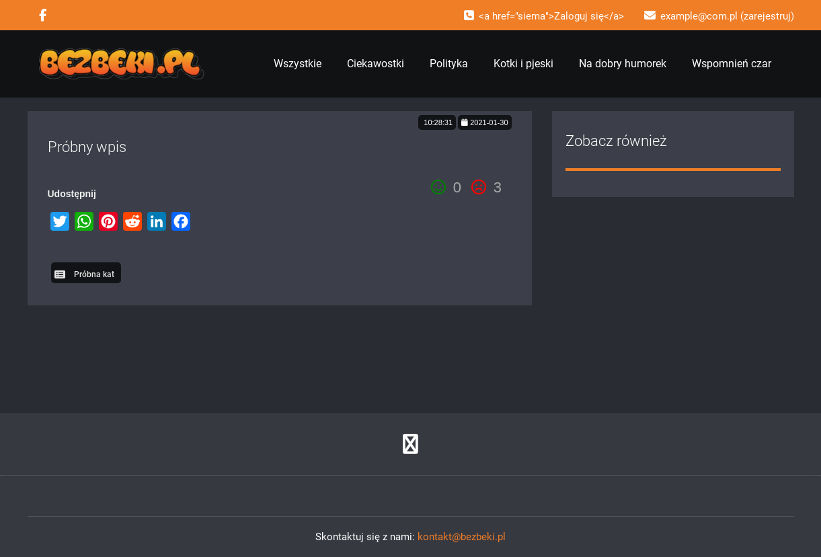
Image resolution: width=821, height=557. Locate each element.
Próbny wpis (87, 147)
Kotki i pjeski (523, 63)
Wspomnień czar (731, 63)
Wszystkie (297, 63)
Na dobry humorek (622, 63)
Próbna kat (94, 274)
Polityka (449, 63)
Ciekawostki (375, 63)
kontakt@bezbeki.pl (462, 537)
